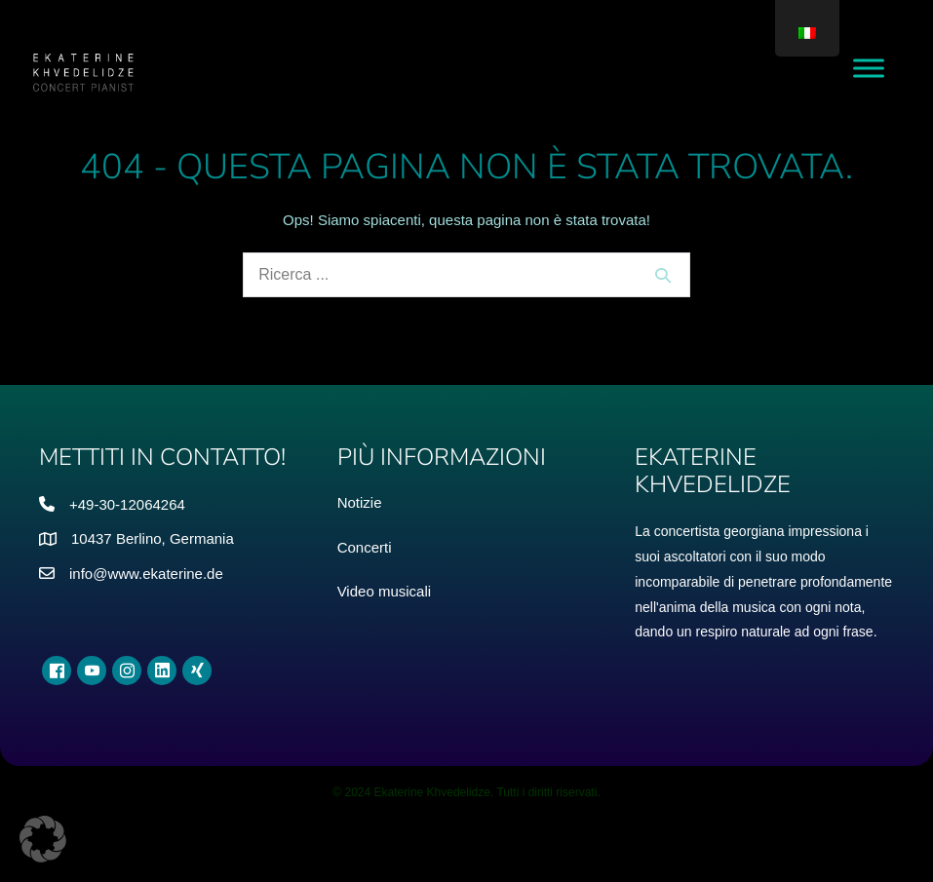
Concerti (364, 547)
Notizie (359, 502)
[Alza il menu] (868, 67)
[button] (43, 839)
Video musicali (384, 591)
